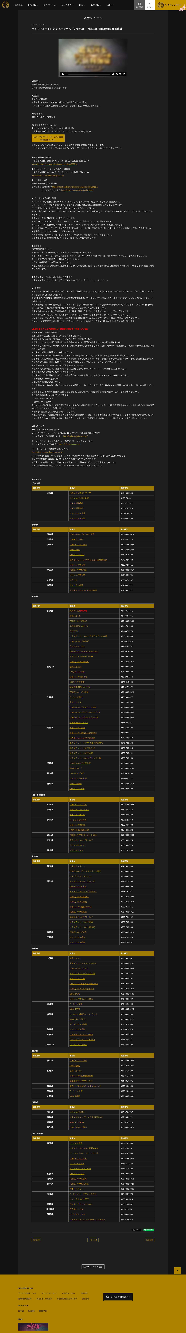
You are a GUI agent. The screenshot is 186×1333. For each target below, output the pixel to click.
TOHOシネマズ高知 (78, 1115)
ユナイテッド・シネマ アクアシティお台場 (88, 633)
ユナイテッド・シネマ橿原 (81, 1024)
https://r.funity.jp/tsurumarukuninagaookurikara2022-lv (55, 164)
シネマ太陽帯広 (76, 507)
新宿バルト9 (75, 613)
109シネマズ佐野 (77, 767)
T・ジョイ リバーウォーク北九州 (84, 1141)
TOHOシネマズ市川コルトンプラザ (85, 707)
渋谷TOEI (74, 628)
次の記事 (149, 1226)
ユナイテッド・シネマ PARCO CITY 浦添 (88, 1205)
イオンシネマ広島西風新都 (81, 1064)
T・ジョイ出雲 (76, 1079)
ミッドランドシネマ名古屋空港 (83, 883)
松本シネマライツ (77, 808)
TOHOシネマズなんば (79, 959)
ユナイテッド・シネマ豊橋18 (82, 918)
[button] (33, 5)
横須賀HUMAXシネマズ (80, 683)
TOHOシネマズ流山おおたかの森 (84, 713)
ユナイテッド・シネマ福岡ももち (84, 1136)
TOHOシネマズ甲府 (78, 798)
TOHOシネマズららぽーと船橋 (83, 703)
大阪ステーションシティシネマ (83, 954)
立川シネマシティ (77, 643)
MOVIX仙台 (75, 548)
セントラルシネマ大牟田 (80, 1155)
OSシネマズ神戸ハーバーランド (84, 1004)
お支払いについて (68, 1279)
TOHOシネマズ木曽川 (79, 888)
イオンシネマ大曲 (77, 573)
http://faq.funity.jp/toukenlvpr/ (75, 436)
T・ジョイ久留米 (77, 1150)
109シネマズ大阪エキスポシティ (84, 974)
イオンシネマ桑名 (77, 928)
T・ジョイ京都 (76, 994)
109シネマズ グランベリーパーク (84, 648)
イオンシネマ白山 (77, 838)
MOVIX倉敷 (75, 1054)
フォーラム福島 (76, 583)
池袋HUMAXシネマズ (79, 623)
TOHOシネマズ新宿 (78, 618)
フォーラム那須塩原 (78, 772)
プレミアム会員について (27, 1279)
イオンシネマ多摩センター (81, 653)
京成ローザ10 (76, 698)
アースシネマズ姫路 (78, 1014)
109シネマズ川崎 (77, 668)
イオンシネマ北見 (77, 512)
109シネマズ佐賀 (77, 1160)
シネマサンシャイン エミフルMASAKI (86, 1105)
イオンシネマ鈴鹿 (77, 933)
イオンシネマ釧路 (77, 517)
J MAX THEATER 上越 (79, 823)
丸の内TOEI (75, 608)
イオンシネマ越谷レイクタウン (83, 727)
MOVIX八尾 (75, 984)
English (31, 1296)
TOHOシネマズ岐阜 (78, 923)
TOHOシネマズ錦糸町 (79, 638)
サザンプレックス (77, 1200)
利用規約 (84, 1279)
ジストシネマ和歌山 (78, 1033)
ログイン (149, 5)
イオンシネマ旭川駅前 (79, 497)
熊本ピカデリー (76, 1175)
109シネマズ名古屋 (78, 878)
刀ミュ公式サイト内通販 (139, 5)
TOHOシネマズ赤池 (78, 893)
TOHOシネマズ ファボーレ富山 (83, 828)
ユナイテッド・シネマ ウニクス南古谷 (86, 737)
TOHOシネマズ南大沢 (79, 658)
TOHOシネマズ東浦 (78, 903)
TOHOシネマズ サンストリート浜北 (85, 863)
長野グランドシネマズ (79, 803)
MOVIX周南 (75, 1084)
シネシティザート (77, 859)
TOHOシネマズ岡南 (78, 1049)
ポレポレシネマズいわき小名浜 (83, 588)
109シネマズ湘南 (77, 678)
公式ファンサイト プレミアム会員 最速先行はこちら (48, 138)
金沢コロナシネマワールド (81, 833)
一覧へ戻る (93, 1226)
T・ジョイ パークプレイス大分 (83, 1180)
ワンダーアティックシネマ (81, 1190)
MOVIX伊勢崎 (76, 777)
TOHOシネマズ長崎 (78, 1165)
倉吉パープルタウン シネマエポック (85, 1074)
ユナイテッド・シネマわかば (82, 742)
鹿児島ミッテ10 (76, 1195)
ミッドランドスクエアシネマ (82, 873)
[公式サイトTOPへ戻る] (177, 1256)
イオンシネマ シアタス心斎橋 (82, 964)
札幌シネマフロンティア (80, 492)
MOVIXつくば (76, 762)
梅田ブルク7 (75, 949)
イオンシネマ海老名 (78, 673)
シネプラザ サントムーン (80, 868)
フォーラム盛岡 (76, 538)
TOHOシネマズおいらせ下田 (82, 533)
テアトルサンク (76, 843)
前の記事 (36, 1226)
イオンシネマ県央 (77, 818)
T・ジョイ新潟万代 (78, 813)
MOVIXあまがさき (78, 1009)
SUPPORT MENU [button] (25, 1274)
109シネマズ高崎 (77, 782)
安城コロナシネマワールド (81, 908)
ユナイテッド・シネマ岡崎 (81, 913)
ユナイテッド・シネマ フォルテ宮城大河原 (88, 558)
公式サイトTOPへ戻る (93, 1252)
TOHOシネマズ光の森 (79, 1170)
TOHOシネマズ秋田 (78, 568)
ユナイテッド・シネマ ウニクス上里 (85, 752)
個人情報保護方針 (25, 1285)
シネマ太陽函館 (76, 502)
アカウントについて (49, 1279)
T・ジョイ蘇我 (76, 693)
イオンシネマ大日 (77, 969)
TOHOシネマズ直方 (78, 1146)
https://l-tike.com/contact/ (69, 443)
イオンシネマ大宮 (77, 722)
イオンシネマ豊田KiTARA (81, 898)
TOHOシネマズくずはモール (82, 979)
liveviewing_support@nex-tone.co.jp (47, 452)
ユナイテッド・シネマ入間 (81, 747)
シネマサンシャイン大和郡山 (82, 1028)
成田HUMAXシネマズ (79, 717)
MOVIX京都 (75, 999)
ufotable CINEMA (77, 1110)
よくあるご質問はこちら (118, 1282)
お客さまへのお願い (44, 1285)
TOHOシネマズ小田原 (79, 688)
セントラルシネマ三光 (79, 1185)
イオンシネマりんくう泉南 (81, 989)
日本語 (21, 1296)
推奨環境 (85, 1285)
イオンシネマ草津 (77, 1018)
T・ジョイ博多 (76, 1131)
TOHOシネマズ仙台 (78, 543)
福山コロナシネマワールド (81, 1069)
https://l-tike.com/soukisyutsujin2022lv (48, 175)
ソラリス (73, 578)
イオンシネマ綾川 (77, 1100)
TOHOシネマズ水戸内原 (80, 757)
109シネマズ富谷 (77, 553)
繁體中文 (43, 1296)
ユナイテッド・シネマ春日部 (82, 732)
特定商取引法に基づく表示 (67, 1285)
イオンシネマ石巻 (77, 563)
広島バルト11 (76, 1059)
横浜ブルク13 (76, 663)
